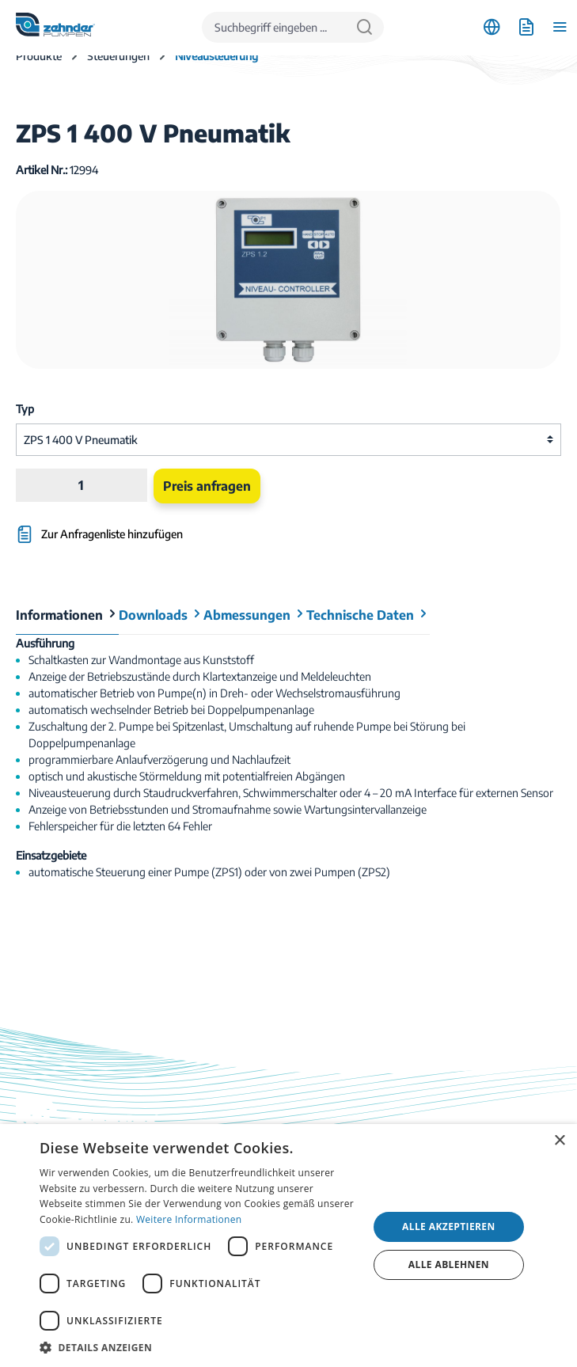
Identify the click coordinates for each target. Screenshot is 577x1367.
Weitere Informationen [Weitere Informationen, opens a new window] (189, 1219)
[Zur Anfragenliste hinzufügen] (197, 527)
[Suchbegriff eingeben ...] (274, 27)
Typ (25, 409)
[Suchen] (364, 27)
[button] (199, 1347)
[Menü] (560, 27)
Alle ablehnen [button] (448, 1264)
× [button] (559, 1141)
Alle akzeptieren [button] (448, 1226)
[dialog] (288, 1245)
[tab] (67, 615)
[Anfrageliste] (526, 27)
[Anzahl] (81, 485)
